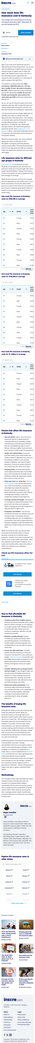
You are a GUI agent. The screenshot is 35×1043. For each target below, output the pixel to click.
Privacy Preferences (23, 1020)
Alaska (25, 870)
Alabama (8, 870)
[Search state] (17, 864)
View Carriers (26, 33)
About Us (6, 1014)
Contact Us (7, 1022)
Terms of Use (21, 1017)
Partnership (7, 1025)
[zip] (9, 32)
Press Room (7, 1027)
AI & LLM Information (10, 1030)
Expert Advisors (8, 1017)
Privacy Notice (22, 1014)
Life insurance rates (7, 164)
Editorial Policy (8, 1020)
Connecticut (8, 888)
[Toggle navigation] (32, 2)
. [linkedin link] (4, 817)
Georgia (24, 894)
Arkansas (25, 876)
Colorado (25, 882)
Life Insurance (6, 9)
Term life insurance (16, 657)
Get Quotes (17, 572)
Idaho (25, 900)
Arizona (8, 876)
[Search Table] (17, 204)
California (8, 882)
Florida (8, 894)
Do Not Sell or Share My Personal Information (24, 1023)
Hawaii (8, 900)
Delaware (25, 888)
